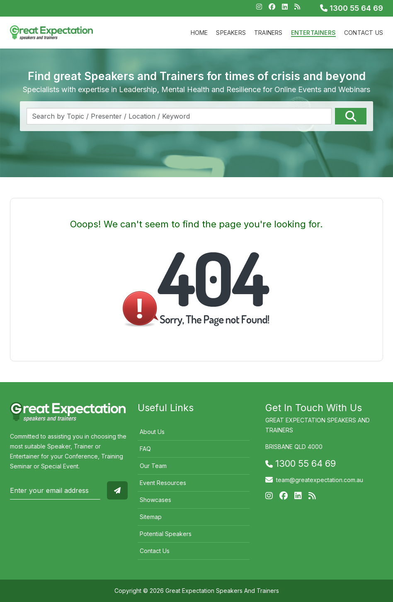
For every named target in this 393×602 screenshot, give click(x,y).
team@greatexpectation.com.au (319, 479)
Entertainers (313, 32)
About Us (152, 431)
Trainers (268, 32)
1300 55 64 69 (351, 8)
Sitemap (151, 516)
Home (199, 32)
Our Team (153, 465)
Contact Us (363, 32)
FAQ (145, 448)
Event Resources (163, 482)
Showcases (155, 499)
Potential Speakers (166, 533)
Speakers (231, 32)
